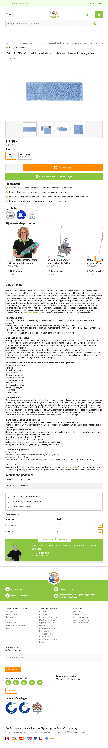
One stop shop (16, 589)
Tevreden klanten (80, 617)
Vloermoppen (68, 467)
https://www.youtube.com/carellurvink (32, 682)
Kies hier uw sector (19, 3)
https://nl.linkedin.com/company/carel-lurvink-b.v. (8, 682)
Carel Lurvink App (47, 628)
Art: (13, 266)
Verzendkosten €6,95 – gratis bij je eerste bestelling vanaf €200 (77, 596)
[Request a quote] (54, 176)
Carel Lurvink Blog (81, 620)
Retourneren (44, 637)
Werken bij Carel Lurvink (15, 625)
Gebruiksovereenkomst (40, 732)
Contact (11, 691)
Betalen (42, 642)
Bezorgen (43, 614)
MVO (7, 628)
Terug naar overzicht (18, 48)
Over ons (9, 611)
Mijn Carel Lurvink (47, 620)
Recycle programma (48, 639)
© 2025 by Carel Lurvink (74, 732)
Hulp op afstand (46, 631)
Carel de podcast (80, 623)
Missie (8, 620)
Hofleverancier (11, 617)
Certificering (10, 623)
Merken (76, 611)
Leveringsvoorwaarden (15, 732)
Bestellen (43, 611)
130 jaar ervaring (66, 589)
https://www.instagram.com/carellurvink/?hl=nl (24, 682)
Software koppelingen (49, 617)
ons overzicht (30, 313)
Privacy (57, 732)
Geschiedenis (11, 614)
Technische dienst (47, 634)
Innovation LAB (79, 614)
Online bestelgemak (18, 596)
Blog (40, 682)
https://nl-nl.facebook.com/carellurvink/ (16, 682)
